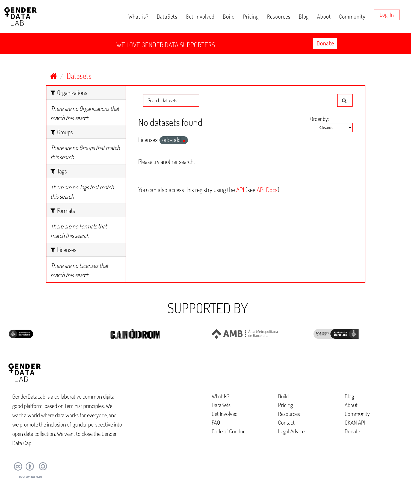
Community (352, 16)
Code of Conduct (229, 431)
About (324, 16)
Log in (387, 14)
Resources (279, 16)
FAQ (216, 422)
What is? (138, 16)
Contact (286, 422)
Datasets (79, 76)
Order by (319, 118)
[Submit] (345, 100)
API (240, 189)
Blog (304, 16)
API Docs (267, 189)
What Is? (220, 396)
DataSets (167, 16)
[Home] (53, 76)
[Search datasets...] (171, 100)
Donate (325, 43)
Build (229, 16)
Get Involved (200, 16)
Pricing (251, 16)
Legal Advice (291, 431)
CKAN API (355, 422)
